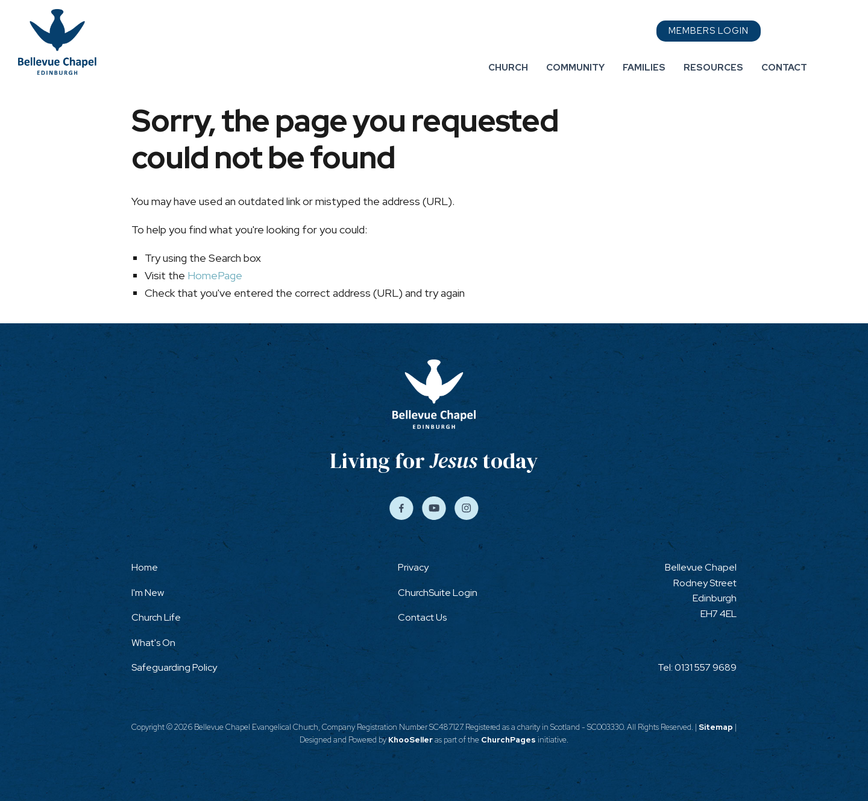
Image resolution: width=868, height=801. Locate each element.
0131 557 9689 (706, 667)
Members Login (708, 31)
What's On (153, 642)
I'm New (147, 592)
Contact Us (422, 617)
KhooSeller (410, 740)
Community (575, 68)
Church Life (156, 617)
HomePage (214, 275)
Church (508, 68)
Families (644, 68)
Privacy (413, 567)
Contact (784, 68)
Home (144, 567)
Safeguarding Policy (174, 667)
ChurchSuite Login (437, 592)
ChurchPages (508, 740)
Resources (713, 68)
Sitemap (716, 727)
